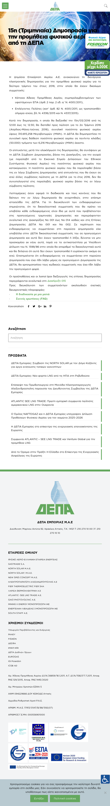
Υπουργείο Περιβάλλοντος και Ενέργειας (29, 630)
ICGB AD (12, 665)
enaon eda (13, 648)
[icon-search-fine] (106, 5)
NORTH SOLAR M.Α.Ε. (19, 568)
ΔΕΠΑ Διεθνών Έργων (19, 652)
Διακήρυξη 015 (56, 280)
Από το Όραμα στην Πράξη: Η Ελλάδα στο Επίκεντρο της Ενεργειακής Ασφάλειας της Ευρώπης (55, 454)
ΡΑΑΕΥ (11, 634)
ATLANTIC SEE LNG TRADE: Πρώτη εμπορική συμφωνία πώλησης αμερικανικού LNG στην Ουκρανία (52, 403)
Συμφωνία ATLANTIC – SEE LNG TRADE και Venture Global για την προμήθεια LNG (53, 441)
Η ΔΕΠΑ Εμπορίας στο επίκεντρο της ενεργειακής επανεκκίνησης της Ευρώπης (54, 428)
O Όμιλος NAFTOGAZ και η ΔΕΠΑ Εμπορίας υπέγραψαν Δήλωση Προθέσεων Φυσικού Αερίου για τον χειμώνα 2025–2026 (51, 416)
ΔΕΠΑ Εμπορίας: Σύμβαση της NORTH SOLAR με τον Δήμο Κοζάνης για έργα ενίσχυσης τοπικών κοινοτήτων (54, 365)
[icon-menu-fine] (5, 6)
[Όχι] (105, 793)
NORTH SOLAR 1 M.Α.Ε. (20, 573)
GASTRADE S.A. (16, 564)
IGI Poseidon (14, 661)
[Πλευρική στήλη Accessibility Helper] (105, 779)
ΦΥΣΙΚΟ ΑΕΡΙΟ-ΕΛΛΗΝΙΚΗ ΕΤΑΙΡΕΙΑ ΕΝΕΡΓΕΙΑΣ (33, 559)
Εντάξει (39, 798)
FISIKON (12, 639)
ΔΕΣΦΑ (12, 643)
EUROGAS (13, 657)
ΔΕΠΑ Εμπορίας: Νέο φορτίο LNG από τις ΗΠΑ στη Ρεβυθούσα (50, 375)
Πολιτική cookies (65, 798)
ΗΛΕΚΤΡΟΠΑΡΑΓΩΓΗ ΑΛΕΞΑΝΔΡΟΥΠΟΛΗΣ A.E (32, 582)
